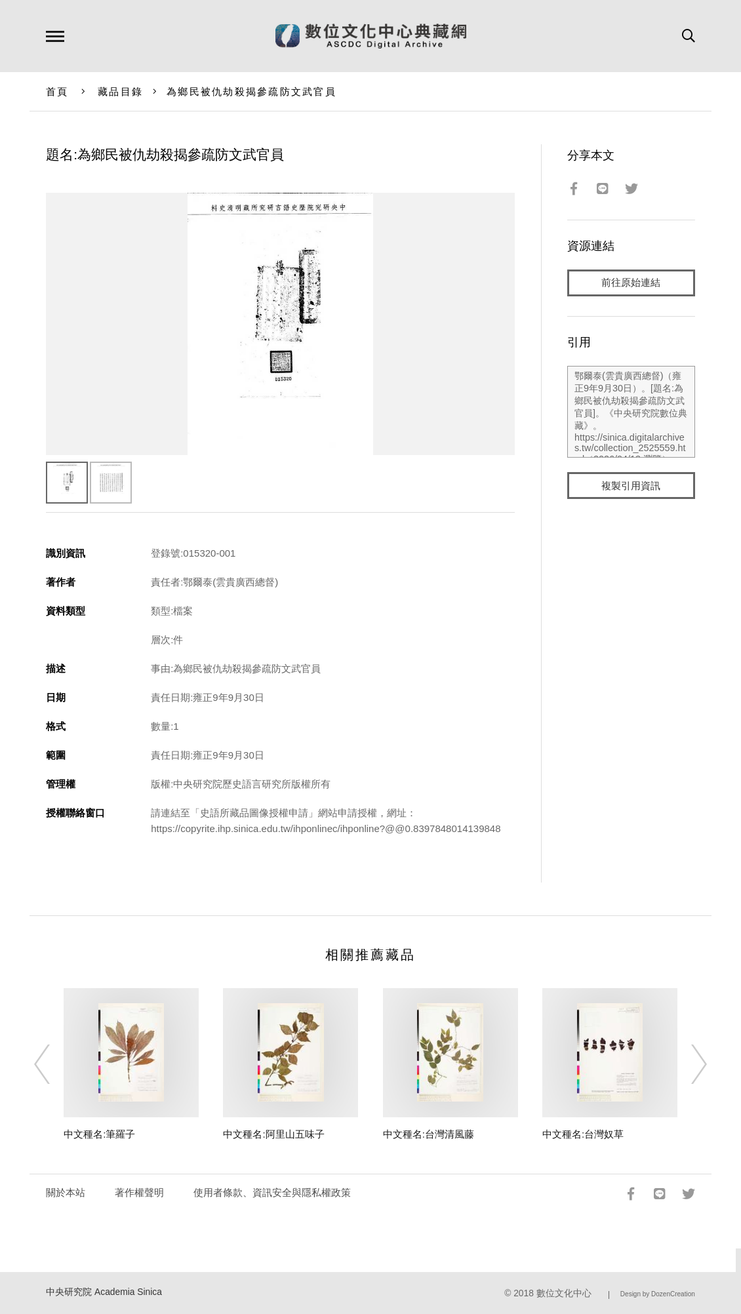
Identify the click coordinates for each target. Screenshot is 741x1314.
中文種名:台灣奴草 (583, 1134)
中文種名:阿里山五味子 (273, 1134)
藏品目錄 (120, 91)
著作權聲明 (139, 1192)
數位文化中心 (563, 1293)
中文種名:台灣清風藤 (428, 1134)
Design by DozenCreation (657, 1294)
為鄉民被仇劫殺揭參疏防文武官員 (251, 91)
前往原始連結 (630, 283)
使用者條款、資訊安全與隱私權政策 (272, 1192)
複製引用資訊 (630, 486)
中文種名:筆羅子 (99, 1134)
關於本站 (65, 1192)
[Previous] (54, 1064)
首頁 (57, 91)
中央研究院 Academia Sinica (104, 1292)
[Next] (687, 1064)
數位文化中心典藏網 (370, 36)
